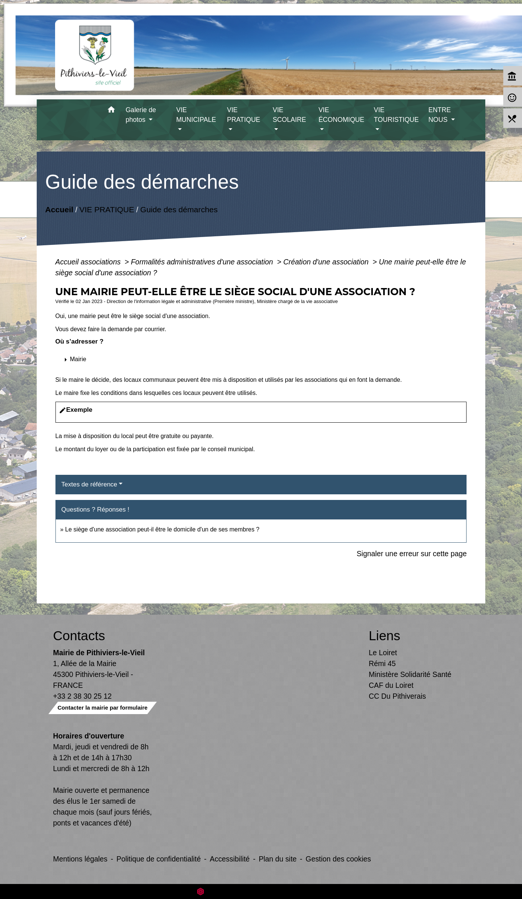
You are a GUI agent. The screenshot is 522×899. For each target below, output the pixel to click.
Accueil (59, 209)
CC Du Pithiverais (397, 696)
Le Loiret (383, 652)
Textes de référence (89, 484)
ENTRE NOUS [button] (439, 114)
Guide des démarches (179, 209)
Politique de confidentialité (159, 859)
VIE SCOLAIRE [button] (289, 114)
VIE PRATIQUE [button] (243, 114)
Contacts (79, 635)
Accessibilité (230, 859)
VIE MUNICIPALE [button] (196, 114)
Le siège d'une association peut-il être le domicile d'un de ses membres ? (162, 529)
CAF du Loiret (391, 685)
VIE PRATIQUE (106, 209)
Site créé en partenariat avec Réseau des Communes (261, 891)
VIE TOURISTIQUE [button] (396, 114)
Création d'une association (327, 262)
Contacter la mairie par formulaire (103, 707)
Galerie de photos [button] (141, 114)
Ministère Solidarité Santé (410, 674)
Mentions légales (80, 859)
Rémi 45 (382, 663)
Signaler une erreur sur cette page (412, 553)
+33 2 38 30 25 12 (82, 696)
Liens (384, 635)
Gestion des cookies (338, 859)
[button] (111, 110)
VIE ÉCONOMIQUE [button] (341, 114)
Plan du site (277, 859)
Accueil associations (89, 262)
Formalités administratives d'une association (203, 262)
